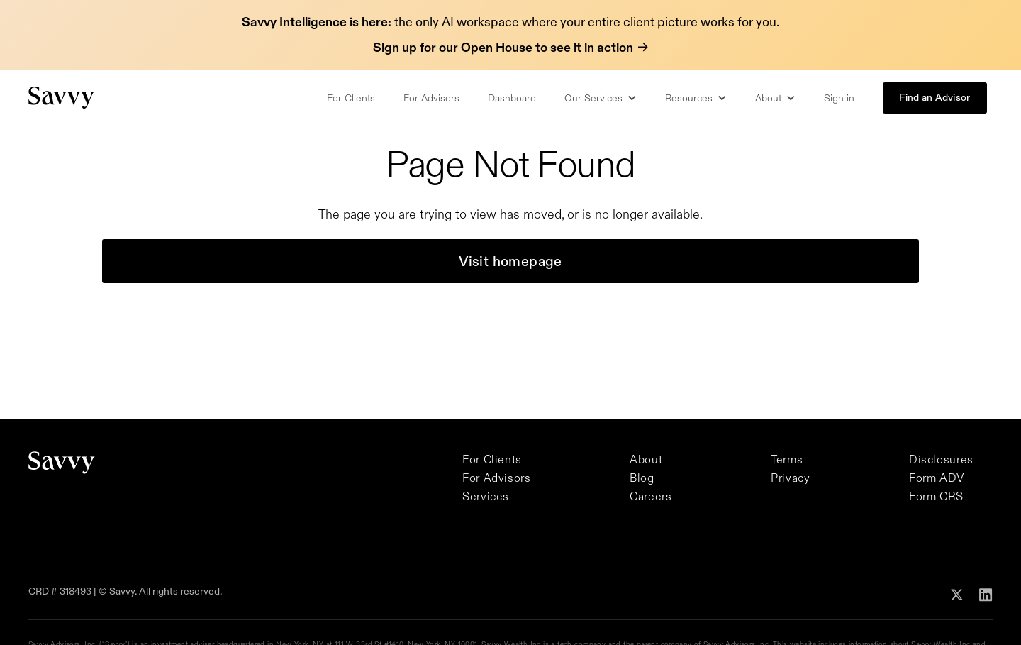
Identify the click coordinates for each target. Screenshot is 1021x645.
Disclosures (941, 459)
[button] (600, 98)
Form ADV (936, 477)
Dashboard (512, 98)
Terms (787, 459)
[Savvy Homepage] (61, 97)
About (646, 459)
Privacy (790, 477)
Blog (642, 477)
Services (485, 496)
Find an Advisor (934, 97)
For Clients (351, 98)
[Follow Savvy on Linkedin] (986, 594)
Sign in (839, 98)
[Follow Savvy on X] (957, 593)
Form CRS (936, 496)
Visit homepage (510, 261)
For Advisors (431, 98)
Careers (650, 496)
